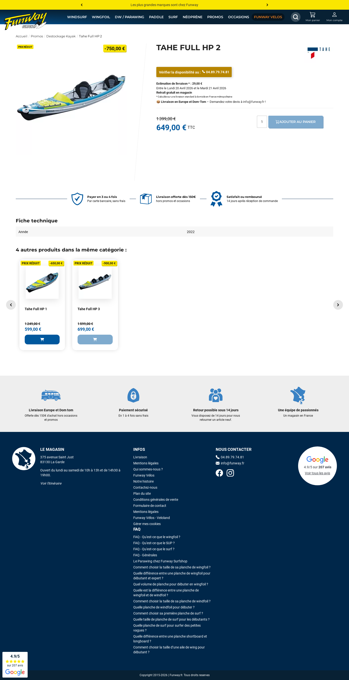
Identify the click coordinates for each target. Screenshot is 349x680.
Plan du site (142, 493)
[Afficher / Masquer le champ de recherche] (296, 17)
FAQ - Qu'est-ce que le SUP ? (154, 543)
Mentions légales (146, 463)
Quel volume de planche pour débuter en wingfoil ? (170, 584)
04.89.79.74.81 (215, 72)
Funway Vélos (143, 475)
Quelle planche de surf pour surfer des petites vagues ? (167, 627)
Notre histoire (143, 481)
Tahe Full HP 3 (89, 309)
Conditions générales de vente (155, 500)
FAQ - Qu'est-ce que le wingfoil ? (156, 537)
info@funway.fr (253, 102)
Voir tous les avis (317, 473)
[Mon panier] (313, 17)
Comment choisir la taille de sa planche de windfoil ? (172, 601)
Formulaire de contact (149, 506)
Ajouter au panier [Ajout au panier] (296, 122)
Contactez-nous (145, 487)
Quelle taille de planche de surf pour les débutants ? (171, 619)
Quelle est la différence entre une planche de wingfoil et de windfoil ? (166, 592)
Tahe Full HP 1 (36, 309)
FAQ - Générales (145, 555)
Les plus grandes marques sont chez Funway (164, 5)
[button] (11, 305)
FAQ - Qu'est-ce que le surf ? (153, 549)
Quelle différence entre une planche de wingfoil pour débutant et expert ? (171, 575)
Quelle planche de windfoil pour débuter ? (164, 607)
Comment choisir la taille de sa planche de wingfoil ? (172, 567)
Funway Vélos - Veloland (151, 518)
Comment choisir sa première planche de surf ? (168, 613)
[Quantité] (262, 122)
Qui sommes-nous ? (148, 469)
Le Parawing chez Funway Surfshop (160, 561)
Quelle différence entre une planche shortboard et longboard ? (170, 638)
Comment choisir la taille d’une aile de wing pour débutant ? (169, 649)
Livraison (140, 457)
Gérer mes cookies (147, 524)
